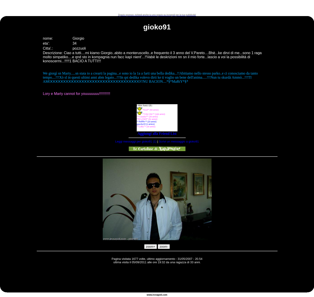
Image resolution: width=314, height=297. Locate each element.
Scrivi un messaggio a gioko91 (179, 141)
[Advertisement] (157, 7)
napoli (158, 295)
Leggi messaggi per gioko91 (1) (135, 141)
